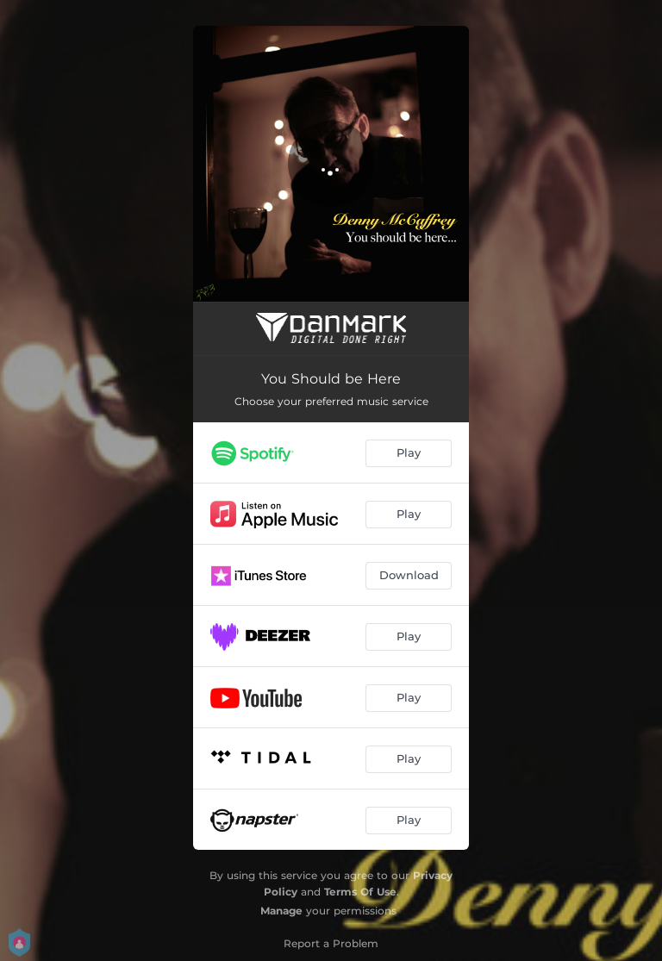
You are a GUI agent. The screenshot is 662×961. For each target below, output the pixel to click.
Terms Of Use (360, 891)
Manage (281, 910)
